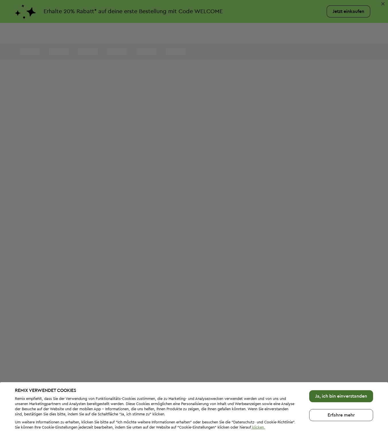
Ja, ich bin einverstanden (341, 377)
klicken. (258, 408)
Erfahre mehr (341, 396)
